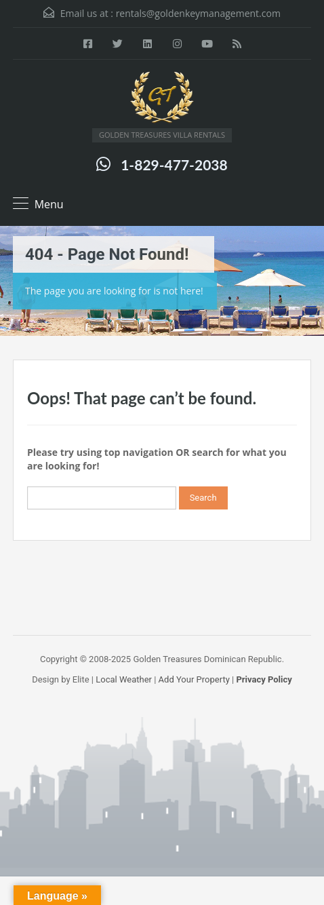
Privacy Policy (263, 679)
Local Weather (124, 679)
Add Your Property (194, 679)
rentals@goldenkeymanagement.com (198, 13)
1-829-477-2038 (174, 164)
